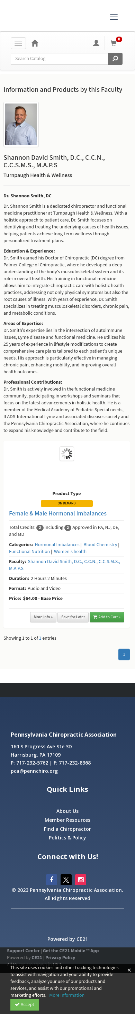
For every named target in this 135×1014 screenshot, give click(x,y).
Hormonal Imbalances (57, 544)
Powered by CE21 (67, 939)
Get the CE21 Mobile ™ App (71, 950)
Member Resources (67, 820)
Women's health (70, 551)
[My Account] (96, 42)
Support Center (23, 950)
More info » (43, 617)
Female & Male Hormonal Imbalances (58, 513)
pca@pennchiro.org (34, 771)
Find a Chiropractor (67, 829)
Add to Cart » (106, 617)
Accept (24, 1004)
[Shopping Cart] (117, 42)
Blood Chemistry (100, 544)
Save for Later (73, 617)
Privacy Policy (60, 957)
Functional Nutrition (29, 551)
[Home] (34, 42)
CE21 (37, 957)
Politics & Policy (67, 837)
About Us (67, 811)
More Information (66, 995)
